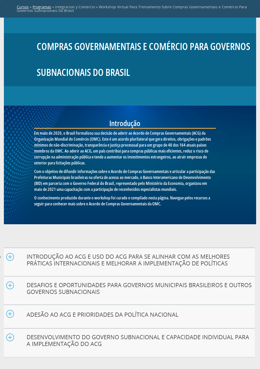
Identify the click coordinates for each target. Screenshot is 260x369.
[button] (129, 260)
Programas (42, 6)
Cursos (23, 6)
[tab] (129, 262)
